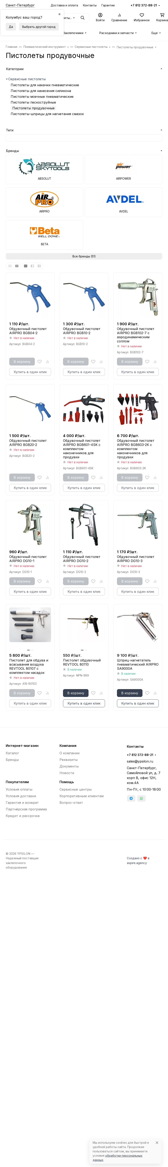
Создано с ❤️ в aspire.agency (138, 860)
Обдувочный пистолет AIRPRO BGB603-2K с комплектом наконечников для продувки (135, 449)
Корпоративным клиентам (82, 796)
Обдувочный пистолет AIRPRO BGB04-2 (28, 331)
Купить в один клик (84, 703)
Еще (154, 33)
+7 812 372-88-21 (144, 5)
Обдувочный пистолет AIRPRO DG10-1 (28, 559)
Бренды (12, 151)
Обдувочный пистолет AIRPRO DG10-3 (135, 559)
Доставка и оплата (64, 5)
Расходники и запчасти (116, 33)
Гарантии (108, 5)
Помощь (67, 782)
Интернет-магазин (22, 745)
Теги (9, 130)
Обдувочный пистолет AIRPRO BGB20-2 (28, 443)
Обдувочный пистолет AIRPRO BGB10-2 (81, 331)
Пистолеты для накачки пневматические (45, 85)
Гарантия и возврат (22, 802)
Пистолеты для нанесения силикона (41, 91)
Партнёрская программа (26, 809)
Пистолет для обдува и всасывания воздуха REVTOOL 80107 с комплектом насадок (28, 666)
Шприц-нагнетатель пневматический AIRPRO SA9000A (138, 664)
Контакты (90, 5)
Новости (67, 773)
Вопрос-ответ (71, 802)
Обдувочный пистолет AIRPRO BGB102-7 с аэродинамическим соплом (135, 335)
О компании (69, 753)
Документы (69, 766)
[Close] (157, 1142)
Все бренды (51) (84, 256)
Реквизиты (69, 760)
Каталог (12, 753)
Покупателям (17, 782)
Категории (14, 69)
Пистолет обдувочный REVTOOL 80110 (82, 662)
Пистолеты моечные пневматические (42, 96)
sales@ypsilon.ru (140, 761)
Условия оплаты (19, 789)
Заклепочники (73, 33)
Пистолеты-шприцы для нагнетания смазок (47, 114)
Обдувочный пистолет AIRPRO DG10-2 (81, 559)
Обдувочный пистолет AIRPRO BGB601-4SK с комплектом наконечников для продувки (81, 449)
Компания (68, 745)
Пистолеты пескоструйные (33, 102)
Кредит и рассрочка (23, 816)
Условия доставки (21, 796)
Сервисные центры (76, 789)
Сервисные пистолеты (27, 79)
